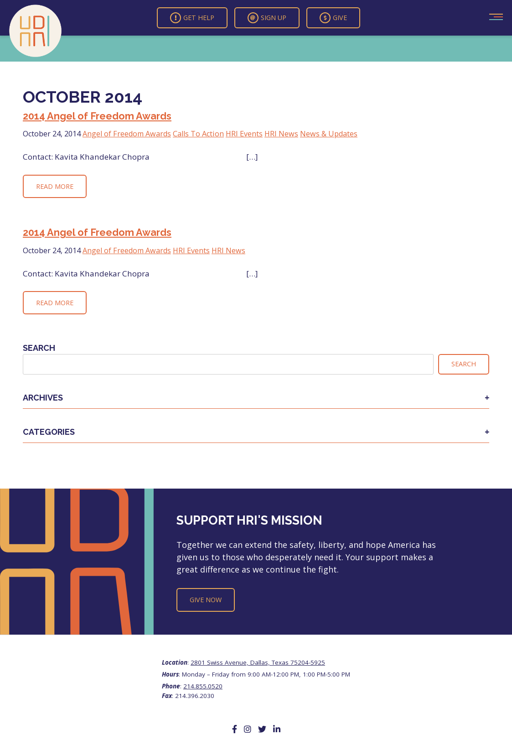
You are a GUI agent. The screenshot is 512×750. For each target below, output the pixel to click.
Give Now (206, 599)
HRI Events (244, 134)
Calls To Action (198, 134)
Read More (54, 186)
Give (333, 17)
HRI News (281, 134)
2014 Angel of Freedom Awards (97, 116)
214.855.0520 (202, 686)
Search (39, 348)
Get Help (192, 17)
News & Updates (328, 134)
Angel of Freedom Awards (127, 134)
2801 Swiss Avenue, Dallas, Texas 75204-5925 (258, 662)
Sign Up (267, 17)
